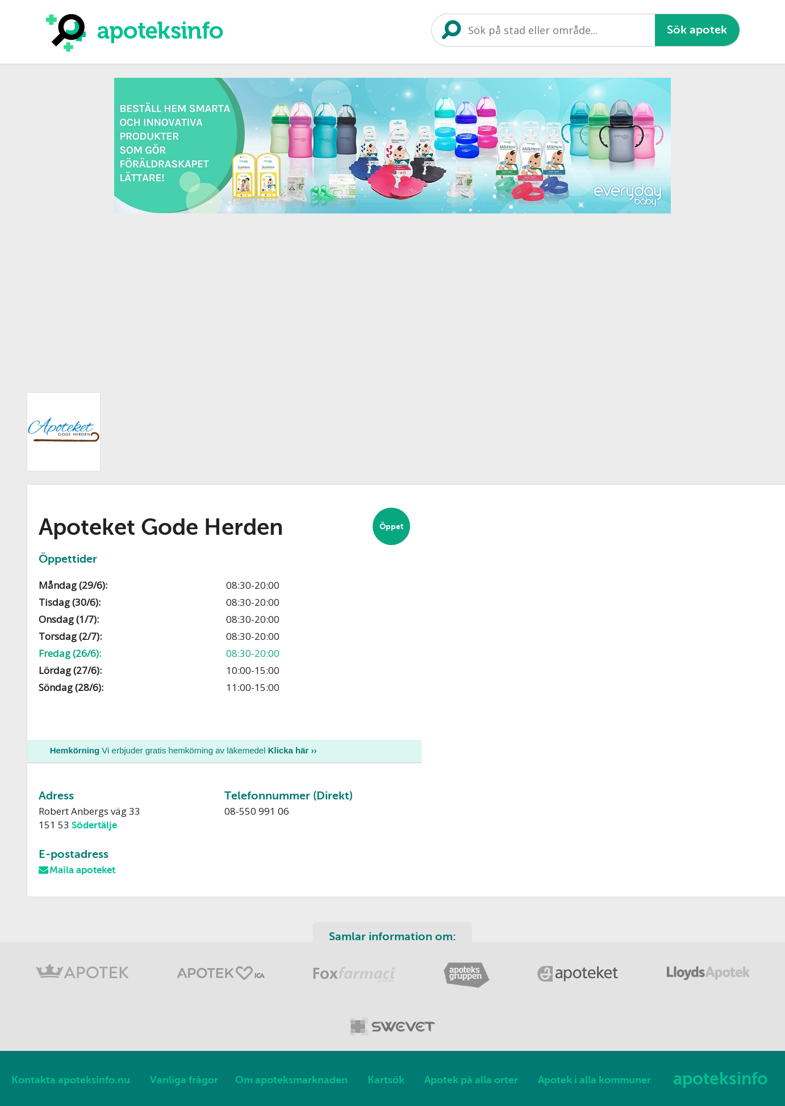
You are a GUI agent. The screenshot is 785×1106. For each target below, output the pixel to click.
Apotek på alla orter (471, 1080)
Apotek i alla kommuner (594, 1080)
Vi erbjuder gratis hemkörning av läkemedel (183, 750)
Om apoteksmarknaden (291, 1080)
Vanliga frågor (184, 1080)
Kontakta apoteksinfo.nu (70, 1080)
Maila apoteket (82, 870)
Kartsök (386, 1080)
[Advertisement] (392, 299)
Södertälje (94, 825)
